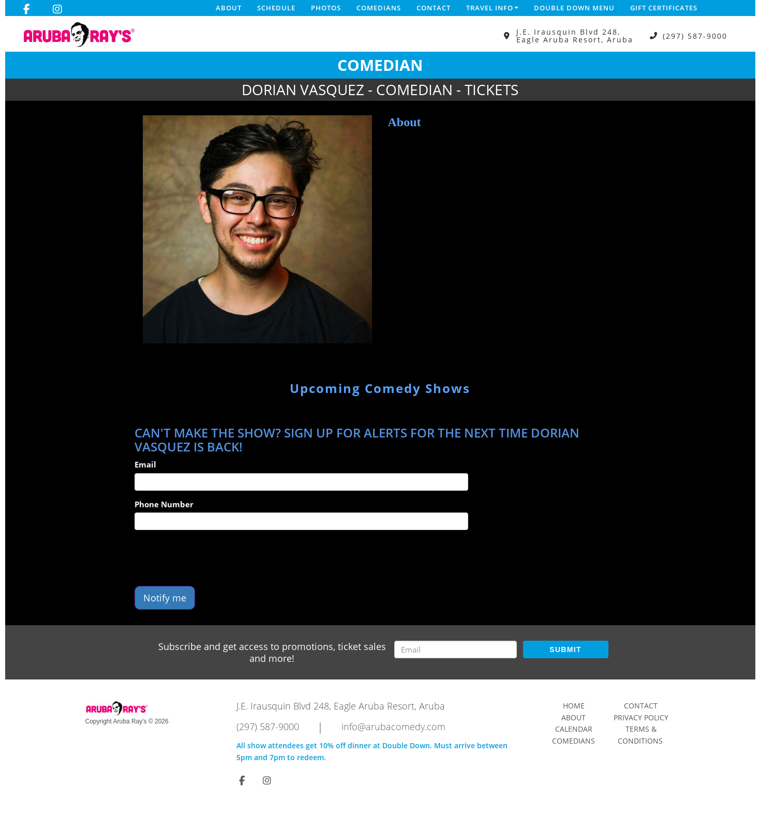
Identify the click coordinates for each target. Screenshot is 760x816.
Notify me (164, 598)
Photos (326, 7)
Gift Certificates (663, 7)
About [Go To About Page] (573, 717)
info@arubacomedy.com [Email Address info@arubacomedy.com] (393, 726)
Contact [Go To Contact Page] (641, 706)
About (229, 7)
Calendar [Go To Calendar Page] (573, 729)
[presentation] (213, 558)
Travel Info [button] (492, 7)
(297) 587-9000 (695, 36)
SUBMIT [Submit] (565, 649)
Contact (433, 7)
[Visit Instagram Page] (57, 9)
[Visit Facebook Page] (26, 9)
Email (145, 464)
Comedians (378, 7)
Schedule (276, 7)
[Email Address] (455, 649)
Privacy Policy (641, 717)
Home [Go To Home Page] (574, 706)
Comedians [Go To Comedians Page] (573, 741)
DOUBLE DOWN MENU (574, 7)
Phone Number (164, 504)
